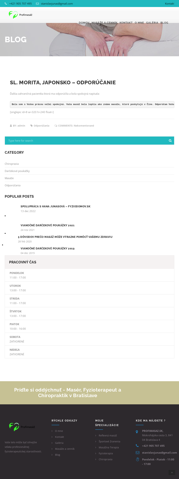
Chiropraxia (12, 163)
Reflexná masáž (108, 435)
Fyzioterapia (106, 453)
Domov (84, 15)
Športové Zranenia (109, 441)
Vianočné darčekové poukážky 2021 (47, 225)
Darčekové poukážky (17, 171)
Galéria (152, 15)
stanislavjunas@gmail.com (57, 3)
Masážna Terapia (109, 447)
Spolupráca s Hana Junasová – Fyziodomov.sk (55, 206)
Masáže (9, 178)
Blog (164, 15)
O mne (139, 15)
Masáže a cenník (104, 15)
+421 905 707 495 (20, 3)
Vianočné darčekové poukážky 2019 (47, 248)
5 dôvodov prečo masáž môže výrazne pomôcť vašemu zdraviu (65, 237)
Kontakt (169, 3)
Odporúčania (12, 185)
